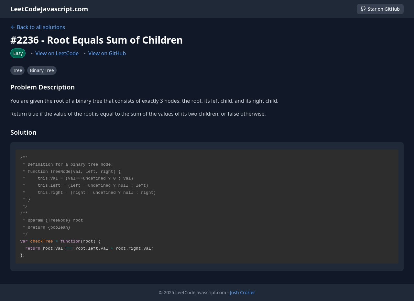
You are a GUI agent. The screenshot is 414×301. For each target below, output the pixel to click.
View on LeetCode (57, 53)
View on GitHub (107, 53)
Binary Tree (42, 70)
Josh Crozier (242, 292)
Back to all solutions (37, 27)
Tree (17, 70)
